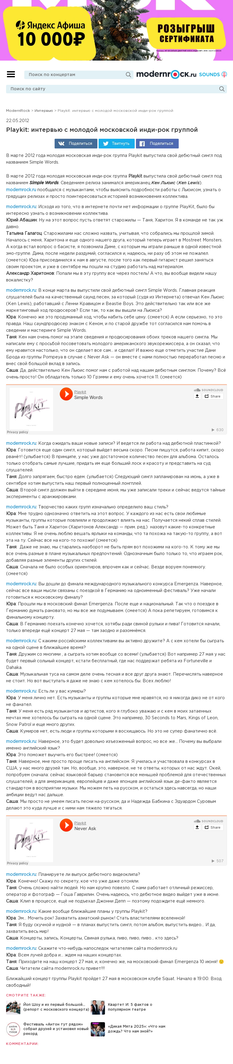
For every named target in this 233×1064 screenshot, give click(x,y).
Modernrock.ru (166, 74)
